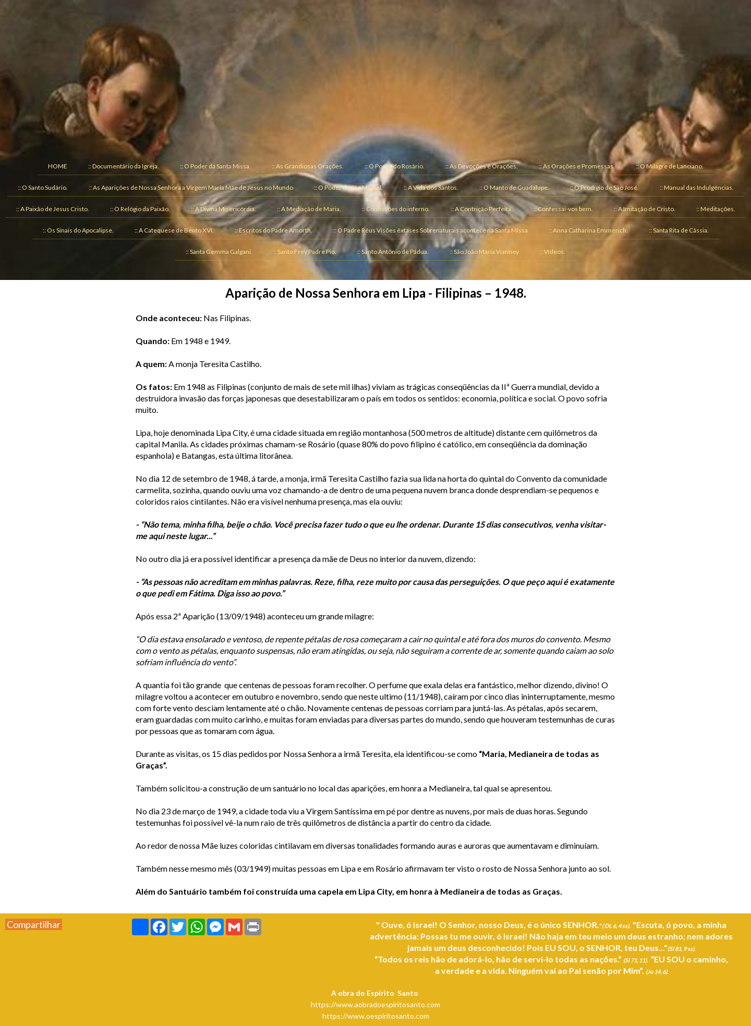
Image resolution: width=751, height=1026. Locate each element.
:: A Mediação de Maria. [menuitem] (309, 209)
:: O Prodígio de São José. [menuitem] (604, 187)
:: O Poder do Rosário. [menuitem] (395, 166)
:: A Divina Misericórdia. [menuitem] (223, 209)
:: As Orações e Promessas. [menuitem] (577, 166)
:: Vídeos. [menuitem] (552, 251)
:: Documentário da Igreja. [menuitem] (123, 166)
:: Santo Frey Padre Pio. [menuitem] (304, 251)
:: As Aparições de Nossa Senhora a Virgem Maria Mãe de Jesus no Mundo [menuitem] (191, 187)
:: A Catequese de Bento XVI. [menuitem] (174, 230)
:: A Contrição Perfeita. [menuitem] (482, 209)
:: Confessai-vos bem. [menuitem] (563, 209)
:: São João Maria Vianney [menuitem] (484, 251)
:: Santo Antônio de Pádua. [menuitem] (393, 251)
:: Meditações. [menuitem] (715, 209)
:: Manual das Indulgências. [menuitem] (697, 187)
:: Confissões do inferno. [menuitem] (396, 209)
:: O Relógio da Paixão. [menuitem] (140, 209)
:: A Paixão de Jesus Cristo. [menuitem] (52, 209)
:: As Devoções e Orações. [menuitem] (481, 166)
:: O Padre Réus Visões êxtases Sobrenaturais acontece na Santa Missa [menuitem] (430, 230)
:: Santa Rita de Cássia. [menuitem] (679, 230)
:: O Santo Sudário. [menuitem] (43, 187)
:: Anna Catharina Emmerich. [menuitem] (588, 230)
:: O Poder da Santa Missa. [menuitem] (215, 166)
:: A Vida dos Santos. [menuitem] (431, 187)
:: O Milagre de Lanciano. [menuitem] (670, 166)
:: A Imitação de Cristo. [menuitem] (644, 209)
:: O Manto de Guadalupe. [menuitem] (514, 187)
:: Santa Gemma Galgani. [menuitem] (219, 251)
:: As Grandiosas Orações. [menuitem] (308, 166)
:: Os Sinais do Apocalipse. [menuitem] (78, 230)
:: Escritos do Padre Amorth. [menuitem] (273, 230)
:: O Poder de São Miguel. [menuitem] (348, 187)
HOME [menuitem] (57, 166)
